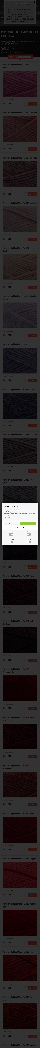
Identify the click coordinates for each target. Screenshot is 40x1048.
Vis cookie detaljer (20, 527)
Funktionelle (11, 541)
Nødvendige (11, 533)
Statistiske (29, 541)
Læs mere (7, 517)
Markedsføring (28, 533)
